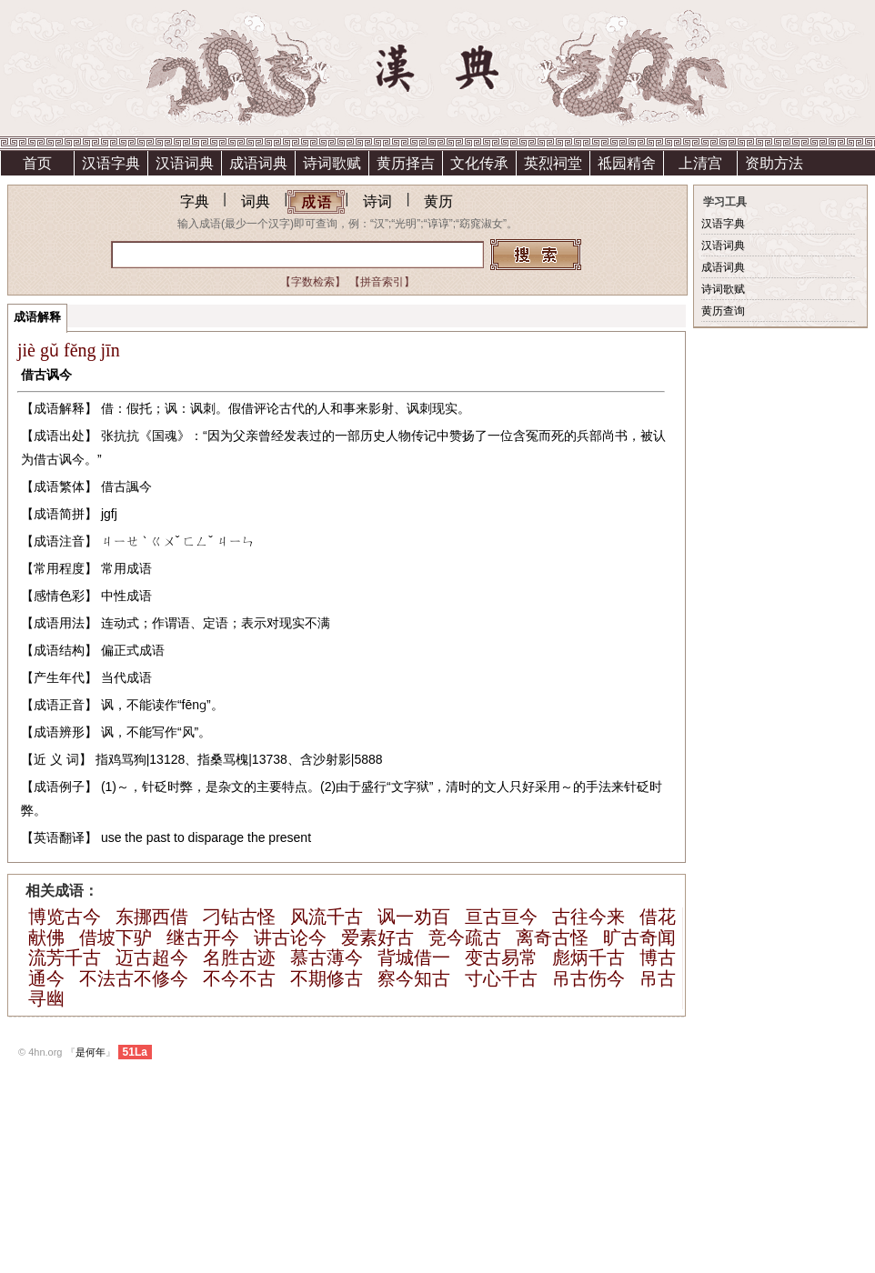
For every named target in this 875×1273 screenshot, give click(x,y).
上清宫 (700, 163)
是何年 (90, 1052)
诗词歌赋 (332, 163)
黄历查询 (723, 311)
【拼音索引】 (382, 282)
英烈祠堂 (553, 163)
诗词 (377, 201)
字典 (194, 201)
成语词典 (258, 163)
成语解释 (37, 317)
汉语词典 (185, 163)
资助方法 (774, 163)
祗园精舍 (627, 163)
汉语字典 (111, 163)
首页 (37, 163)
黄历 (438, 201)
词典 (255, 201)
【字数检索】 (313, 282)
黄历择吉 (406, 163)
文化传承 (479, 163)
